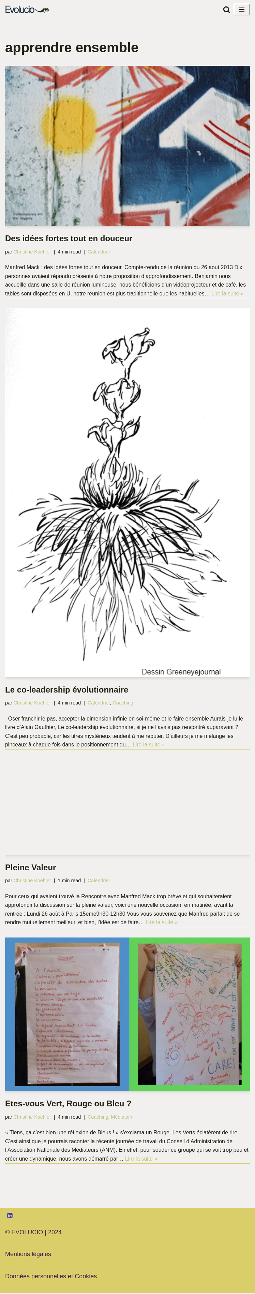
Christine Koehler (32, 252)
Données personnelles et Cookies (51, 1277)
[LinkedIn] (10, 1216)
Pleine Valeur (30, 867)
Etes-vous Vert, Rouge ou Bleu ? (68, 1104)
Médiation (122, 1117)
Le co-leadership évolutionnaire (66, 689)
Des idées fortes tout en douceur (68, 238)
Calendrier (99, 252)
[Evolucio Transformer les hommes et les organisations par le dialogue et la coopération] (29, 9)
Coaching (123, 703)
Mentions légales (28, 1254)
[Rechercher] (226, 9)
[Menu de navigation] (242, 9)
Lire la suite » (228, 293)
